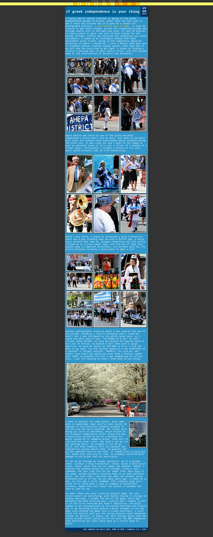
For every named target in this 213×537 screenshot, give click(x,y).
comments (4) (133, 529)
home (120, 1)
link (144, 529)
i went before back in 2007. (113, 26)
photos (112, 1)
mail (104, 1)
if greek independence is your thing (102, 12)
